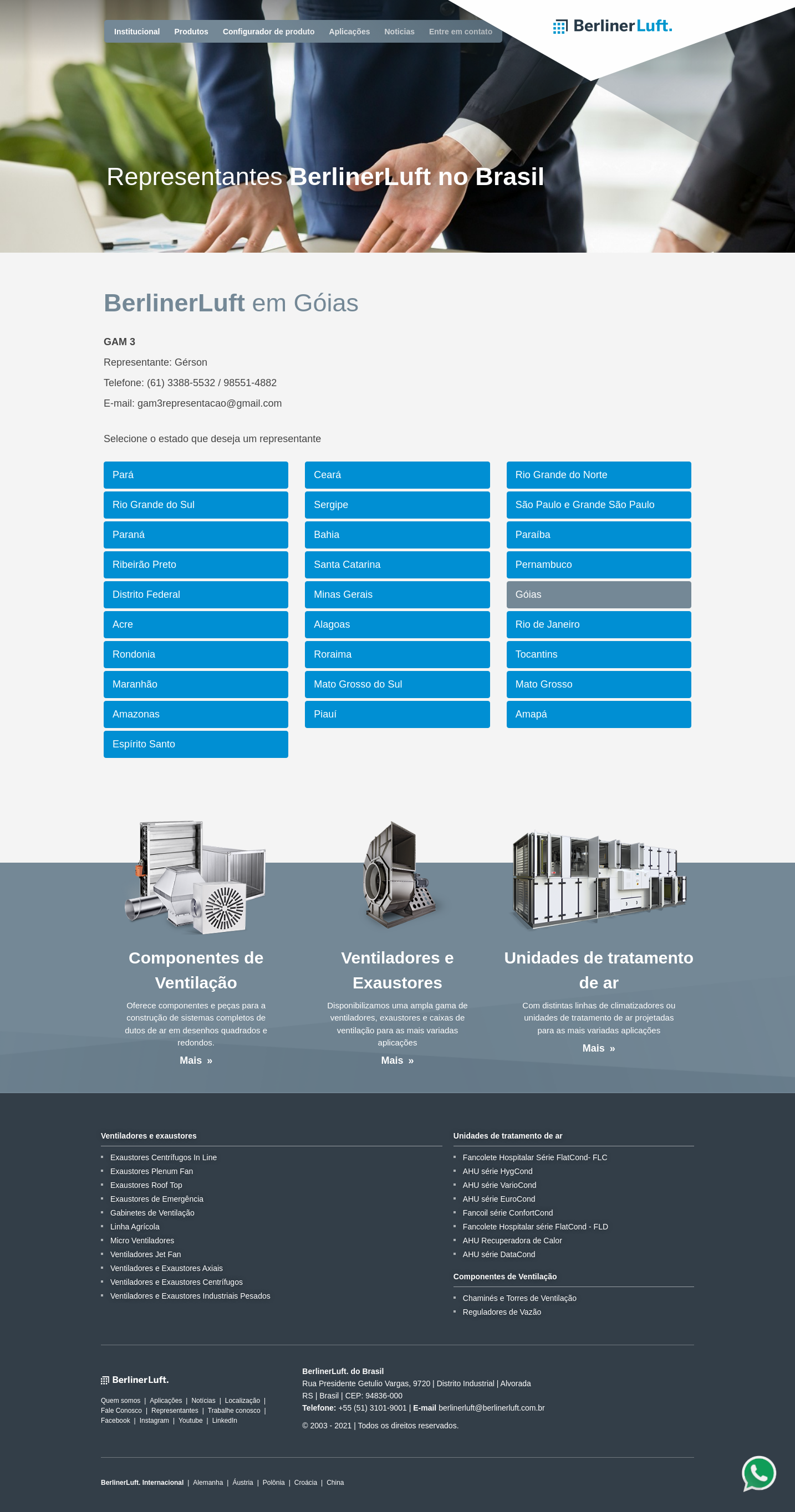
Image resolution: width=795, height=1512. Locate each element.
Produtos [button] (191, 31)
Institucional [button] (137, 31)
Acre (123, 624)
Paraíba (533, 534)
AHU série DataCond (499, 1254)
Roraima (332, 654)
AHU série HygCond (498, 1171)
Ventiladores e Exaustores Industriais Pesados (190, 1295)
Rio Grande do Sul (154, 504)
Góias (529, 594)
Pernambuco (544, 564)
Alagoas (332, 624)
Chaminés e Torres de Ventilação (520, 1298)
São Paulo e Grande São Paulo (585, 504)
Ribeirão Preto (144, 564)
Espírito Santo (144, 744)
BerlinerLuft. (612, 26)
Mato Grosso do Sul (358, 684)
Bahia (326, 534)
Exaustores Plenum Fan (151, 1171)
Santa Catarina (347, 564)
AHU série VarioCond (500, 1185)
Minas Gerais (343, 594)
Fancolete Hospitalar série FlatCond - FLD (535, 1226)
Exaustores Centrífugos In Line (163, 1157)
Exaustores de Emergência (156, 1199)
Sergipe (331, 504)
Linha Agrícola (135, 1226)
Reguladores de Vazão (502, 1312)
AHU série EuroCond (499, 1199)
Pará (123, 474)
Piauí (325, 714)
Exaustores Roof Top (146, 1185)
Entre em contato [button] (460, 31)
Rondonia (134, 654)
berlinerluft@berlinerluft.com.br (492, 1407)
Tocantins (537, 654)
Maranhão (135, 684)
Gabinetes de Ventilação (152, 1212)
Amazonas (136, 714)
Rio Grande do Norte (562, 474)
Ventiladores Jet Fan (145, 1254)
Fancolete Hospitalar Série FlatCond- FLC (535, 1157)
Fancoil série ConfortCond (508, 1212)
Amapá (531, 714)
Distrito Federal (146, 594)
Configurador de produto (269, 31)
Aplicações (349, 31)
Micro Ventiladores (142, 1240)
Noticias (400, 31)
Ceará (327, 474)
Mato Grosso (544, 684)
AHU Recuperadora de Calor (512, 1240)
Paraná (129, 534)
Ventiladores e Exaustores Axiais (166, 1268)
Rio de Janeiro (548, 624)
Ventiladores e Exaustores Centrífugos (176, 1282)
